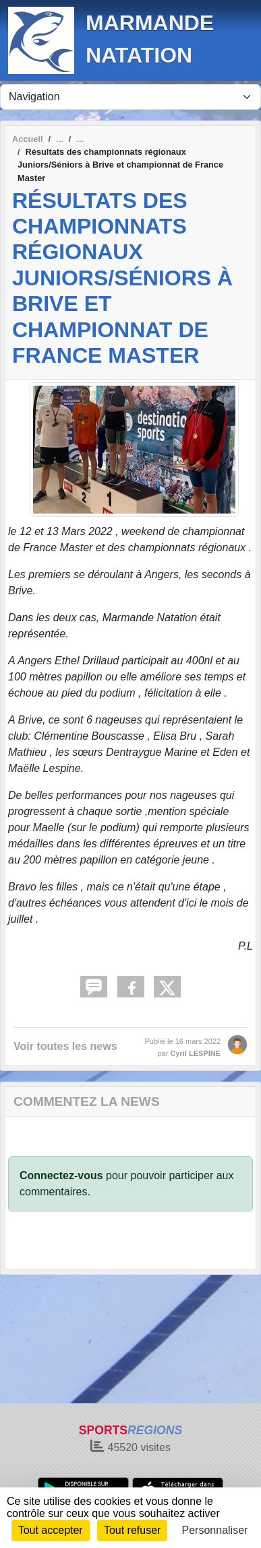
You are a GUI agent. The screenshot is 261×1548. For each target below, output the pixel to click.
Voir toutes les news (65, 1046)
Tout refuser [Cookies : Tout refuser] (132, 1530)
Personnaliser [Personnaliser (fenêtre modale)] (215, 1530)
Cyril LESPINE (195, 1053)
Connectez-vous (61, 1175)
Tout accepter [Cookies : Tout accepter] (50, 1530)
